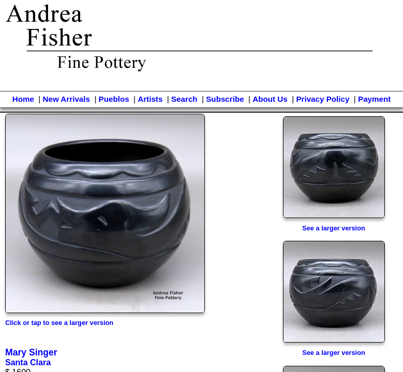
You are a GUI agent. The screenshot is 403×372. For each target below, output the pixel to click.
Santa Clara (28, 362)
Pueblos (114, 99)
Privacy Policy (322, 99)
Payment (374, 99)
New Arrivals (65, 99)
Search (184, 99)
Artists (150, 99)
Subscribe (225, 99)
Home (23, 99)
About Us (270, 99)
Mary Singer (31, 352)
